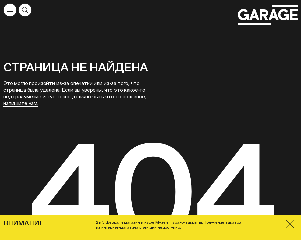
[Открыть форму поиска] (25, 10)
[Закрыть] (290, 224)
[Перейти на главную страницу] (268, 14)
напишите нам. (20, 103)
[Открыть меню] (10, 10)
